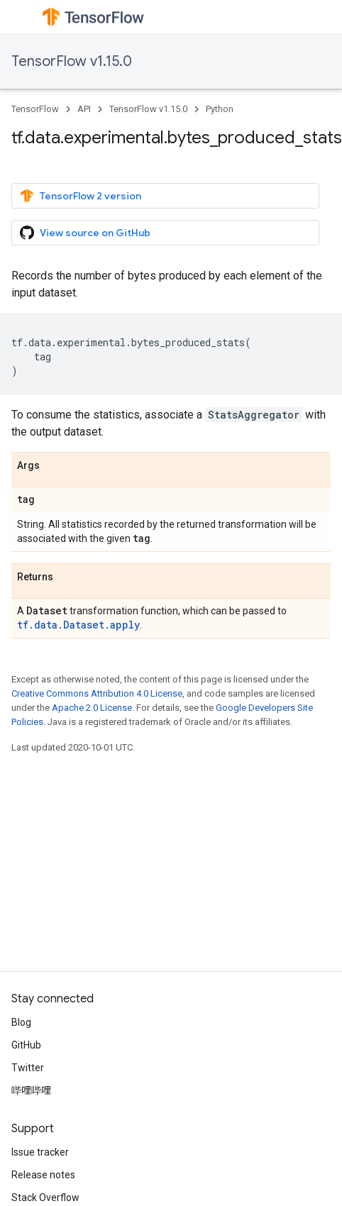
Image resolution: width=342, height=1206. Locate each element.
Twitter (27, 1067)
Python (219, 109)
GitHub (26, 1045)
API (84, 109)
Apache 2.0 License (92, 707)
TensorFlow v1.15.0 (71, 61)
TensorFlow (35, 109)
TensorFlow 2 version (80, 196)
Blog (21, 1022)
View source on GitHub (85, 233)
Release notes (43, 1174)
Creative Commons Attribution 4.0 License (96, 693)
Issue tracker (40, 1152)
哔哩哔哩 (31, 1090)
